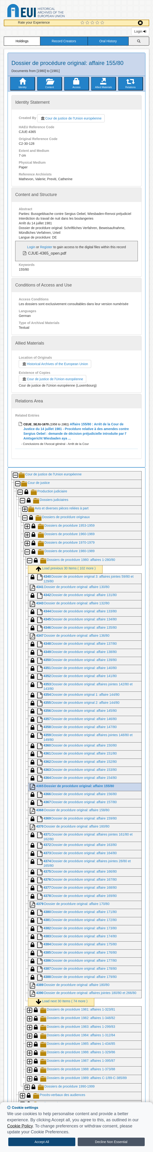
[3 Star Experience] (92, 23)
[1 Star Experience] (83, 23)
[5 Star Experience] (102, 23)
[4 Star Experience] (97, 23)
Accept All (42, 1142)
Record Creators (64, 41)
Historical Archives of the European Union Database (49, 11)
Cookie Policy (20, 1126)
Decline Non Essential (111, 1142)
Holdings (22, 41)
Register (46, 247)
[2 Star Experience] (88, 23)
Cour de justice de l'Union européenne (71, 118)
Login (140, 31)
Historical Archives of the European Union (55, 364)
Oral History (108, 41)
